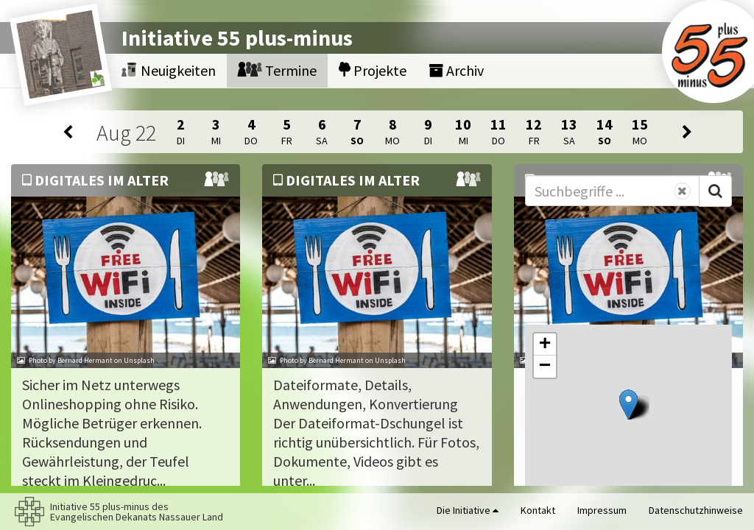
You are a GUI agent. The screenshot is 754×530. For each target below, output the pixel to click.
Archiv (456, 70)
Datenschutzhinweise (696, 510)
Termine (277, 70)
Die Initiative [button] (467, 510)
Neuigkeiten (168, 70)
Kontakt (538, 510)
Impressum (602, 510)
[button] (628, 404)
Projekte (372, 70)
